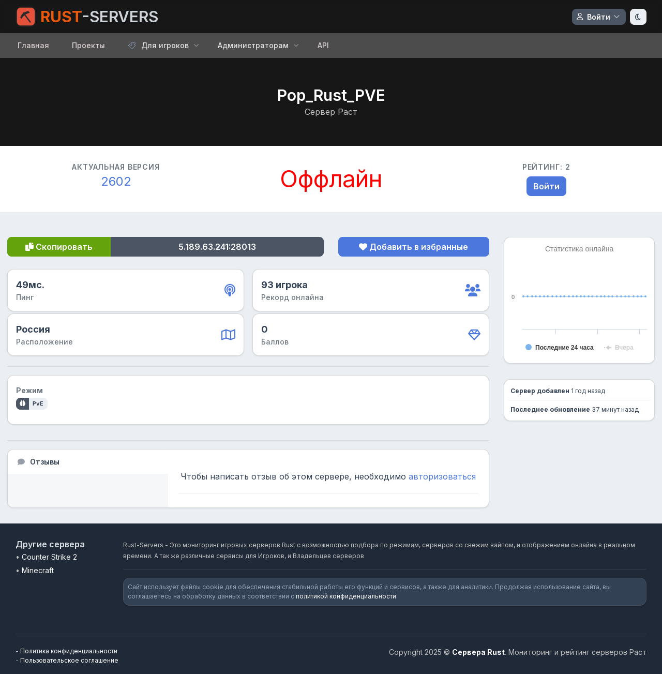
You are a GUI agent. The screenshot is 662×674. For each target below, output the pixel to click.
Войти (546, 186)
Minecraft (38, 570)
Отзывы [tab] (38, 461)
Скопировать (59, 247)
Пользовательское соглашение (69, 660)
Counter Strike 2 (49, 556)
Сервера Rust (478, 652)
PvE (38, 403)
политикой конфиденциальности (346, 596)
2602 (116, 181)
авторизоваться (442, 476)
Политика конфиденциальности (68, 651)
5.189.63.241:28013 (217, 247)
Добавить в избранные (413, 247)
